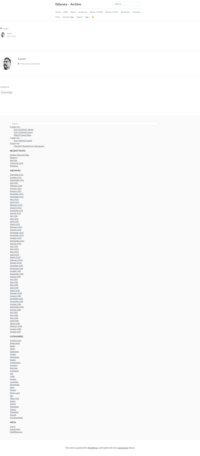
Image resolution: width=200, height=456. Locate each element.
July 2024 (14, 183)
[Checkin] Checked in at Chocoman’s (29, 146)
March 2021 (15, 224)
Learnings (14, 371)
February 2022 (16, 205)
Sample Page (68, 17)
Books (12, 346)
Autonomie (122, 448)
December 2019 (16, 266)
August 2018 (15, 310)
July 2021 (14, 216)
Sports (13, 401)
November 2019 (16, 268)
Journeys (13, 365)
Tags (87, 17)
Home (58, 12)
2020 (65, 12)
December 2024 (16, 175)
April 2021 (14, 221)
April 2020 (14, 255)
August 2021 (15, 213)
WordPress (93, 448)
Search (79, 17)
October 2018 (15, 304)
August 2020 (15, 243)
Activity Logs (15, 340)
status (5, 28)
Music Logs (15, 393)
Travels (13, 415)
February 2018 (16, 326)
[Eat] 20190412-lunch (23, 141)
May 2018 (14, 318)
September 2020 (17, 241)
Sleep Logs (14, 398)
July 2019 (13, 279)
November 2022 (17, 197)
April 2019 (14, 288)
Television (14, 407)
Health (13, 360)
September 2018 (16, 307)
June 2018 (14, 315)
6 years (13, 127)
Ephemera (125, 12)
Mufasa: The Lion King (19, 155)
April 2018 (14, 321)
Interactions (15, 362)
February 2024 (16, 186)
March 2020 (15, 257)
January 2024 (16, 188)
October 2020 (16, 238)
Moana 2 (13, 158)
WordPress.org (16, 432)
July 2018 (13, 312)
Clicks (12, 349)
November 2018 (16, 301)
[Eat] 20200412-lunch (23, 132)
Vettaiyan (14, 166)
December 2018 (16, 299)
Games (13, 354)
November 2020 (17, 235)
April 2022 (14, 202)
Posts (57, 17)
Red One (13, 160)
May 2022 (14, 199)
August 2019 (15, 277)
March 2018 (15, 323)
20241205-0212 (16, 163)
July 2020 (14, 246)
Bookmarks (15, 343)
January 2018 (15, 329)
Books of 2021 (111, 12)
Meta (12, 387)
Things (13, 409)
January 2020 (16, 263)
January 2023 (15, 191)
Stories (13, 404)
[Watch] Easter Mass (22, 135)
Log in (12, 426)
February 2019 (16, 293)
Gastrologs (6, 92)
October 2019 (15, 271)
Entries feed (15, 429)
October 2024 (15, 177)
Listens (13, 379)
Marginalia (14, 385)
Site (11, 396)
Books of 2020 (96, 12)
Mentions (136, 12)
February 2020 (16, 260)
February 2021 (16, 227)
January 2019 (15, 296)
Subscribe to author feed (29, 63)
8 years (13, 143)
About (73, 12)
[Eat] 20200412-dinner (24, 129)
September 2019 (16, 274)
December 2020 (16, 233)
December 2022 (16, 194)
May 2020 (14, 252)
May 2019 (14, 285)
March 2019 (15, 290)
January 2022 (16, 208)
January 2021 (15, 230)
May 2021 (14, 219)
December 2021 (16, 210)
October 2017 (15, 332)
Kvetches (14, 368)
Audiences (83, 12)
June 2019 (14, 282)
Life (11, 374)
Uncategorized (16, 418)
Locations (14, 382)
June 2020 (14, 249)
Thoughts (14, 412)
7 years (13, 138)
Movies (13, 390)
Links (12, 376)
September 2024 (17, 180)
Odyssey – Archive (68, 4)
